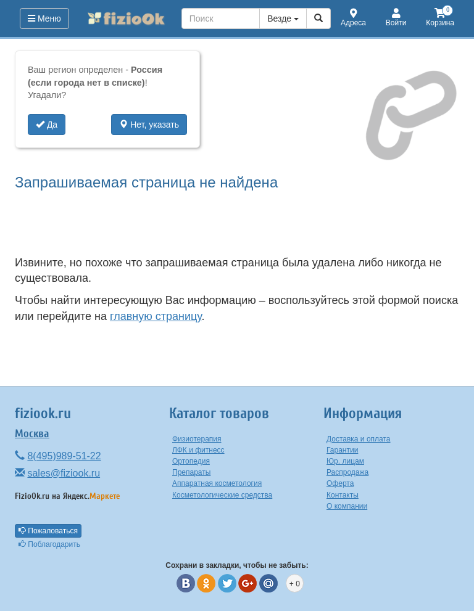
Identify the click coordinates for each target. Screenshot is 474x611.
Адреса (353, 18)
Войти (396, 18)
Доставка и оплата (358, 439)
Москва (32, 433)
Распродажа (347, 472)
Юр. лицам (345, 461)
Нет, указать (149, 124)
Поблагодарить (49, 544)
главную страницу (155, 316)
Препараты (191, 472)
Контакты (342, 495)
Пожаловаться (48, 531)
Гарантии (342, 450)
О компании (346, 506)
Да (46, 124)
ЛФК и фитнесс (198, 450)
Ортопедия (191, 461)
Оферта (340, 483)
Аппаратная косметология (217, 483)
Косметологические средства (222, 495)
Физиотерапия (197, 439)
